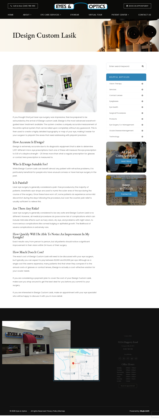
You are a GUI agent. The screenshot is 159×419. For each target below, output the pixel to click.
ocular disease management (122, 132)
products (113, 120)
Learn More (126, 163)
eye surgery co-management (123, 126)
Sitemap (68, 411)
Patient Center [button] (120, 14)
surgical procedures (118, 114)
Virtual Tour (95, 14)
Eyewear (74, 14)
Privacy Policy (55, 411)
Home (10, 14)
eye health (114, 108)
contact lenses (116, 96)
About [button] (27, 14)
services (113, 90)
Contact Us (144, 14)
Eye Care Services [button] (51, 14)
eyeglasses (114, 102)
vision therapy (116, 83)
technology (114, 138)
